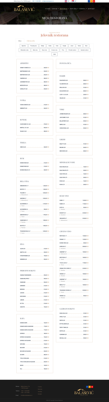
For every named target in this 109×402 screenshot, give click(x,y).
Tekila (79, 45)
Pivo (63, 50)
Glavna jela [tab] (31, 41)
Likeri (71, 45)
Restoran (40, 389)
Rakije (42, 45)
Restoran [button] (64, 9)
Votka (49, 45)
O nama (48, 9)
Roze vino (44, 50)
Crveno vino (54, 50)
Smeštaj (40, 391)
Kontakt (91, 9)
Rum (86, 45)
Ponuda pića (33, 45)
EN (67, 1)
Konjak (64, 45)
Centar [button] (55, 9)
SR (74, 1)
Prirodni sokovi (72, 50)
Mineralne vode (24, 50)
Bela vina (35, 50)
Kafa (54, 54)
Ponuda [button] (82, 9)
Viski (57, 45)
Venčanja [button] (73, 9)
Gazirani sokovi (85, 50)
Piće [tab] (19, 41)
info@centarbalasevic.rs (48, 1)
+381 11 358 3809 (36, 1)
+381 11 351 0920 (25, 392)
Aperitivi (24, 45)
